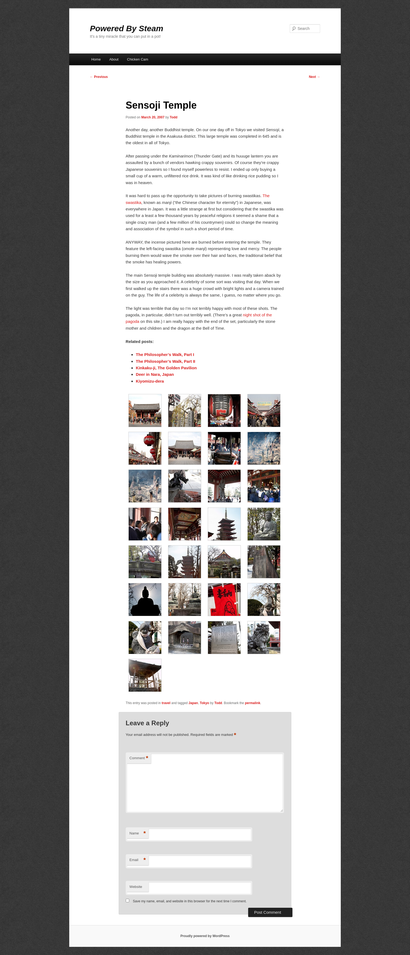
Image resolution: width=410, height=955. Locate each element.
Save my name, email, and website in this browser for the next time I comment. (190, 901)
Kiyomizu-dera (150, 381)
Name (138, 833)
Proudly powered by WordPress (204, 936)
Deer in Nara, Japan (155, 374)
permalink (252, 703)
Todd (173, 117)
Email (138, 860)
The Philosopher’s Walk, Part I (165, 354)
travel (166, 703)
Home (96, 59)
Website (136, 887)
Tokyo (204, 703)
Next (314, 77)
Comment (139, 758)
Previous (99, 77)
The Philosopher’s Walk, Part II (165, 361)
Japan (193, 703)
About (113, 59)
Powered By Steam (126, 28)
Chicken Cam (137, 59)
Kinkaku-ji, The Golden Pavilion (166, 367)
